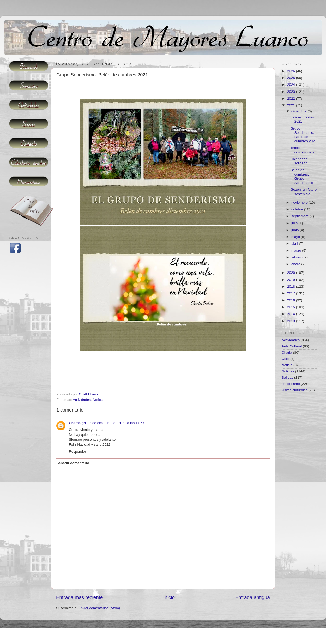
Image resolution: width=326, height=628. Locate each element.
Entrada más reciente (79, 597)
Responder (77, 452)
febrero (297, 257)
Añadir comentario (73, 463)
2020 (291, 273)
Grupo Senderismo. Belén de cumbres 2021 (304, 134)
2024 (291, 85)
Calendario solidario (299, 161)
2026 (291, 71)
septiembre (300, 216)
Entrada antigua (252, 597)
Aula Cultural (292, 346)
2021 (291, 105)
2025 (291, 78)
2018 (291, 286)
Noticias (99, 400)
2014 (291, 314)
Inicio (169, 597)
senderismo (291, 384)
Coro (285, 359)
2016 (291, 300)
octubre (297, 209)
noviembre (300, 202)
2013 (291, 321)
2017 (291, 293)
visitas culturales (294, 390)
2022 (291, 98)
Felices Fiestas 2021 (302, 119)
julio (295, 223)
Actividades (82, 400)
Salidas (287, 377)
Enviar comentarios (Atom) (99, 608)
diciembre (299, 111)
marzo (296, 250)
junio (295, 230)
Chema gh (77, 423)
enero (296, 264)
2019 (291, 280)
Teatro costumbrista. (303, 150)
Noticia (287, 365)
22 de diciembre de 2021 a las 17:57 (115, 423)
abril (295, 243)
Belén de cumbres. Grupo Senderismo (302, 176)
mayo (296, 237)
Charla (287, 352)
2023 (291, 92)
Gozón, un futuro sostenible (304, 192)
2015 (291, 307)
